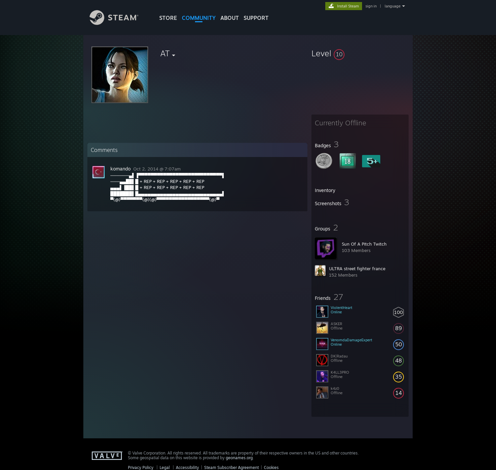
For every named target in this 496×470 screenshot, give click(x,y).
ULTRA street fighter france (357, 268)
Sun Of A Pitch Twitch (364, 244)
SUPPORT (256, 17)
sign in (371, 6)
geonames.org (239, 457)
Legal (165, 467)
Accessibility (187, 467)
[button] (360, 53)
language (393, 6)
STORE (168, 17)
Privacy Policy (141, 467)
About (229, 17)
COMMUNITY (199, 17)
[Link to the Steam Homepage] (119, 23)
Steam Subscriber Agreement (231, 467)
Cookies (271, 467)
